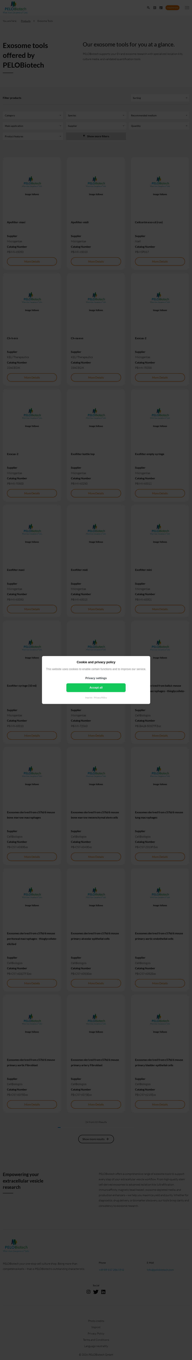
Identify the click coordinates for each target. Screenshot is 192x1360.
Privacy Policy (100, 697)
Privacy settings (96, 678)
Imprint (88, 697)
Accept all (96, 687)
